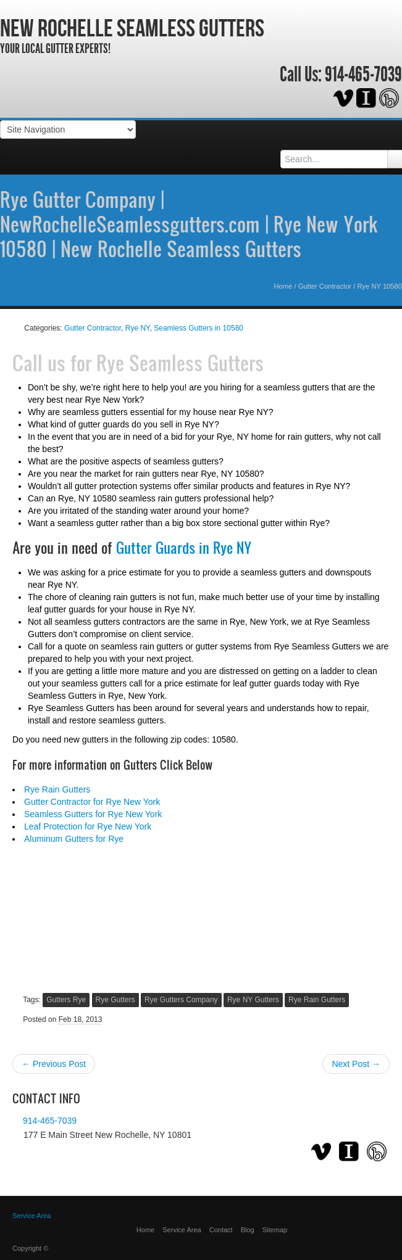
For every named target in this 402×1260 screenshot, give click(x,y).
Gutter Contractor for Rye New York (92, 802)
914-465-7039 (363, 74)
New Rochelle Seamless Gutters (132, 28)
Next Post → (356, 1064)
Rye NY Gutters (253, 999)
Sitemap (274, 1229)
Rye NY (137, 328)
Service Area (181, 1229)
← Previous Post (54, 1064)
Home (283, 286)
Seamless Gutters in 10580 (198, 328)
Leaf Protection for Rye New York (87, 826)
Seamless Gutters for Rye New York (93, 814)
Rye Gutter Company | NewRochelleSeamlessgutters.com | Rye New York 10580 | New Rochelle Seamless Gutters (188, 224)
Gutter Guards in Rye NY (183, 548)
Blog (247, 1229)
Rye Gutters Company (181, 999)
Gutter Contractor (324, 286)
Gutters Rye (66, 999)
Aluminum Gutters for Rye (74, 839)
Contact (221, 1229)
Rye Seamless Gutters (180, 362)
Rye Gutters (115, 999)
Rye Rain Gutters (57, 789)
